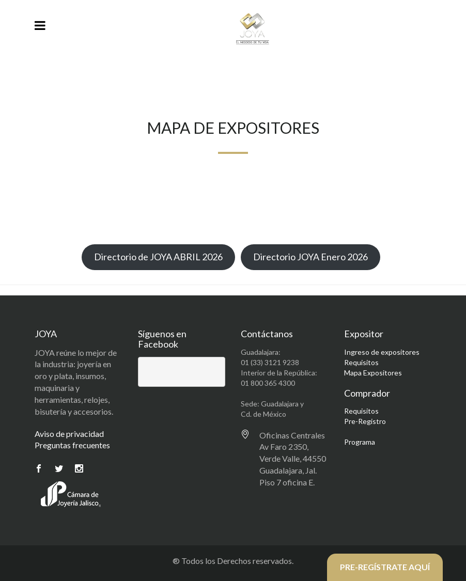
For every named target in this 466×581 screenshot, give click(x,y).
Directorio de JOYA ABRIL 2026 (158, 256)
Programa (359, 441)
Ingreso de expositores (382, 352)
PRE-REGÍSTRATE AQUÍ (385, 567)
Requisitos (361, 362)
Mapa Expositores (373, 372)
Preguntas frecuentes (72, 445)
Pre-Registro (365, 421)
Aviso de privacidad (69, 433)
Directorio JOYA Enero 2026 (310, 256)
